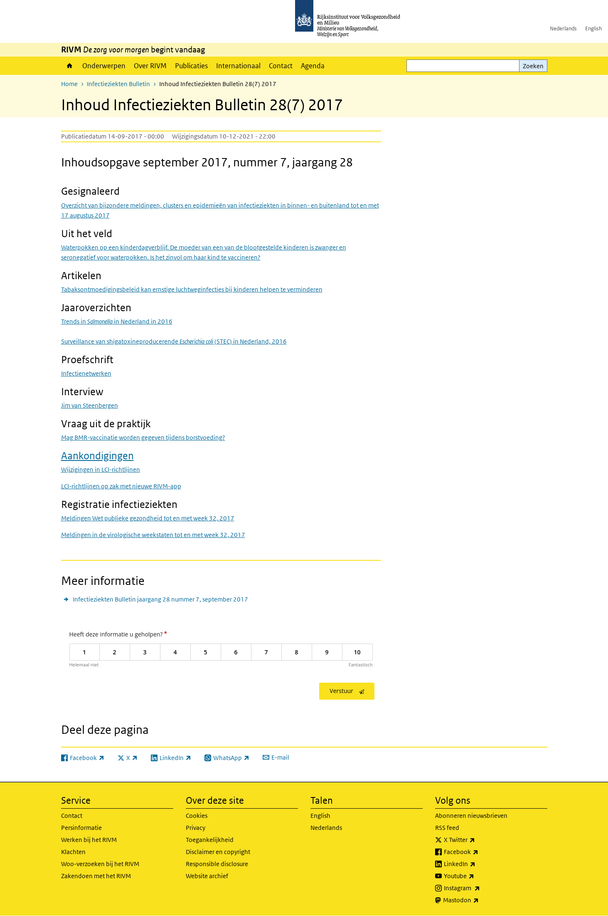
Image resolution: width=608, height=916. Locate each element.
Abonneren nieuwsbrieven (471, 815)
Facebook (479, 852)
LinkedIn (478, 864)
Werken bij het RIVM (89, 840)
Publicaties (191, 65)
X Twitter (478, 840)
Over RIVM (150, 65)
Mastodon (479, 900)
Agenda (313, 65)
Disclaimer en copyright (218, 852)
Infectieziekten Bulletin (118, 84)
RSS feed (447, 828)
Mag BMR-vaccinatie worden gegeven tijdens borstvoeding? (143, 437)
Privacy (195, 828)
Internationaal (238, 65)
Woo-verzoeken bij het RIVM (100, 864)
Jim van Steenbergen (89, 405)
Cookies (196, 815)
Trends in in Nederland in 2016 (116, 321)
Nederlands (563, 28)
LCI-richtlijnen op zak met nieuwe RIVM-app (121, 486)
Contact (281, 65)
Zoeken (533, 66)
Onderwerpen (104, 65)
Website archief (207, 876)
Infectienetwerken (86, 373)
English (593, 28)
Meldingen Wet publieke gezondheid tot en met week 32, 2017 (147, 518)
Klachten (73, 852)
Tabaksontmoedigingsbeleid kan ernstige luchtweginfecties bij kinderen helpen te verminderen (191, 289)
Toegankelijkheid (210, 840)
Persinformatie (81, 828)
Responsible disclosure (217, 864)
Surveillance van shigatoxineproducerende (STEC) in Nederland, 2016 (174, 341)
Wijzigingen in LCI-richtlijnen (100, 469)
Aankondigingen (97, 455)
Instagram (480, 888)
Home (69, 66)
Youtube (477, 876)
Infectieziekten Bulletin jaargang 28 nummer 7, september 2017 (160, 599)
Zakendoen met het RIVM (96, 876)
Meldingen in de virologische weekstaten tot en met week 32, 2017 (153, 535)
